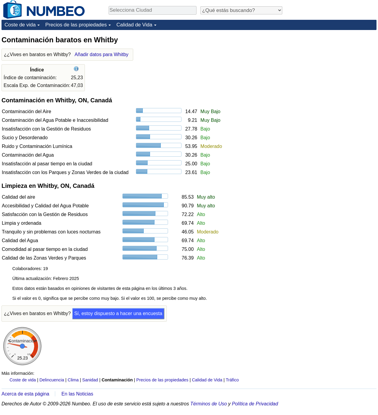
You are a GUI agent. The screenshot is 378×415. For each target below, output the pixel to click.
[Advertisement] (331, 72)
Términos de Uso (208, 403)
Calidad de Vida (134, 25)
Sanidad (90, 379)
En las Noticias (77, 393)
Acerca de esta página (25, 393)
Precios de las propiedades (76, 25)
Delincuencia (51, 379)
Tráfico (232, 379)
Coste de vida (20, 25)
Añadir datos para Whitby (101, 54)
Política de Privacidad (255, 403)
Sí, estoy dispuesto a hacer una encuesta (118, 313)
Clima (73, 379)
